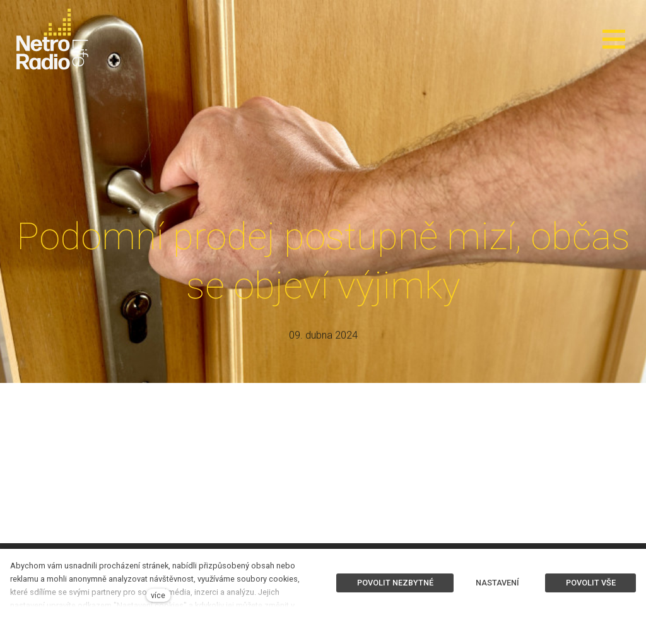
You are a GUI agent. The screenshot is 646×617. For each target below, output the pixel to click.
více (158, 595)
